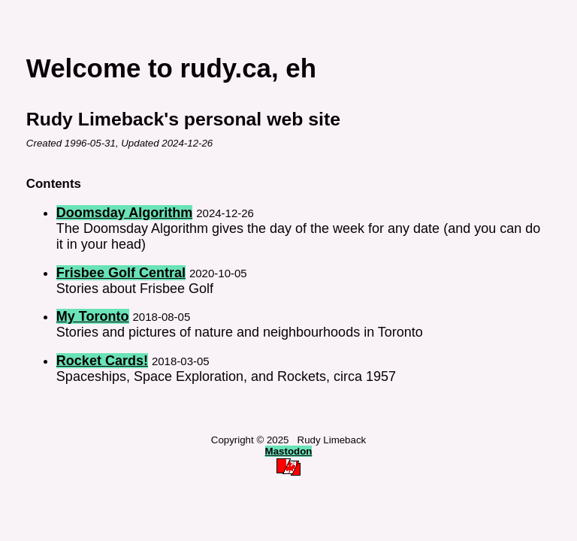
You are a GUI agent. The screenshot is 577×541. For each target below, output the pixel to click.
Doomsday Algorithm (124, 212)
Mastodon (289, 451)
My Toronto (92, 316)
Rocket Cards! (102, 360)
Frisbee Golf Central (121, 272)
